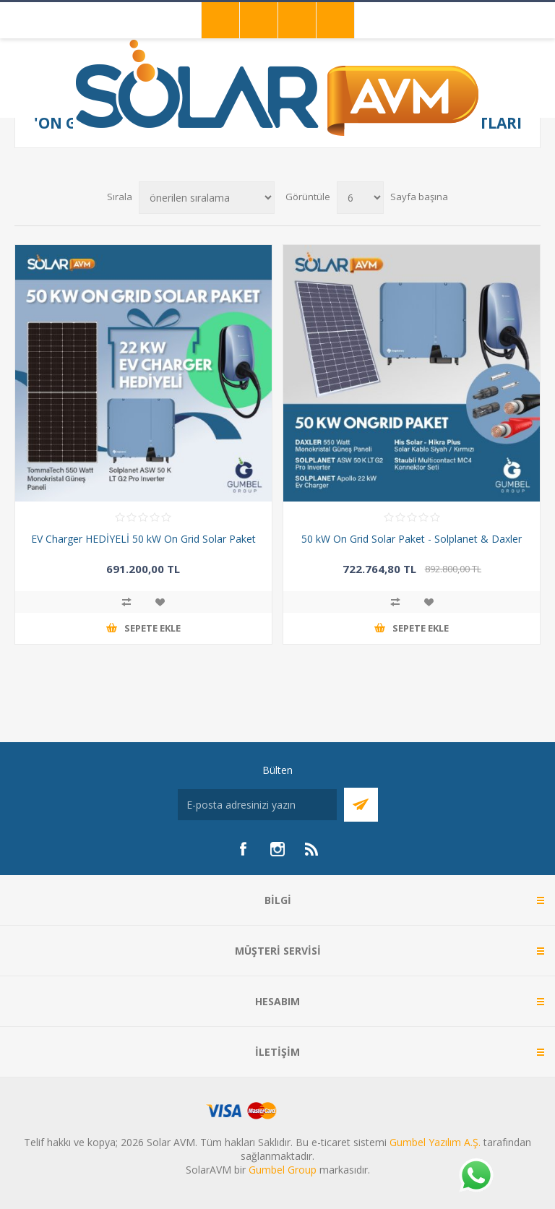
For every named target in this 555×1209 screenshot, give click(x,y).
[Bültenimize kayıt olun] (257, 804)
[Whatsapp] (475, 1176)
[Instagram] (277, 849)
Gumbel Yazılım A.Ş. (435, 1142)
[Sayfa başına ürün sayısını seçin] (360, 197)
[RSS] (312, 849)
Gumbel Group (283, 1169)
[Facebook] (242, 849)
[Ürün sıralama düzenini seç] (207, 197)
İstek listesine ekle (160, 602)
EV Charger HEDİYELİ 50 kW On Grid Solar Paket (143, 539)
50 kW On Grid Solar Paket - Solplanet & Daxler (411, 539)
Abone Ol (361, 805)
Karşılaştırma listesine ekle (126, 602)
